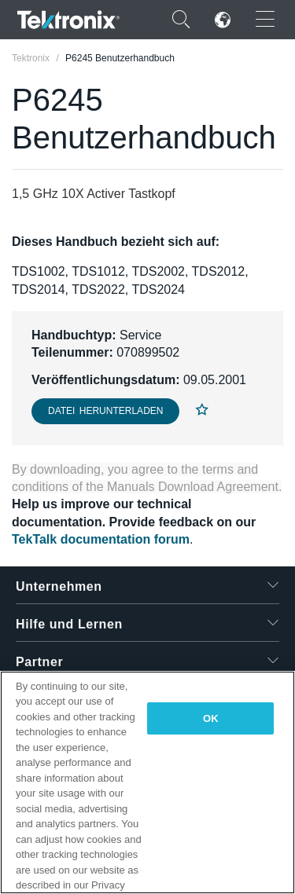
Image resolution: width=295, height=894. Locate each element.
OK (211, 718)
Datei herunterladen (105, 410)
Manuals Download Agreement (192, 486)
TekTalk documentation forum (101, 539)
